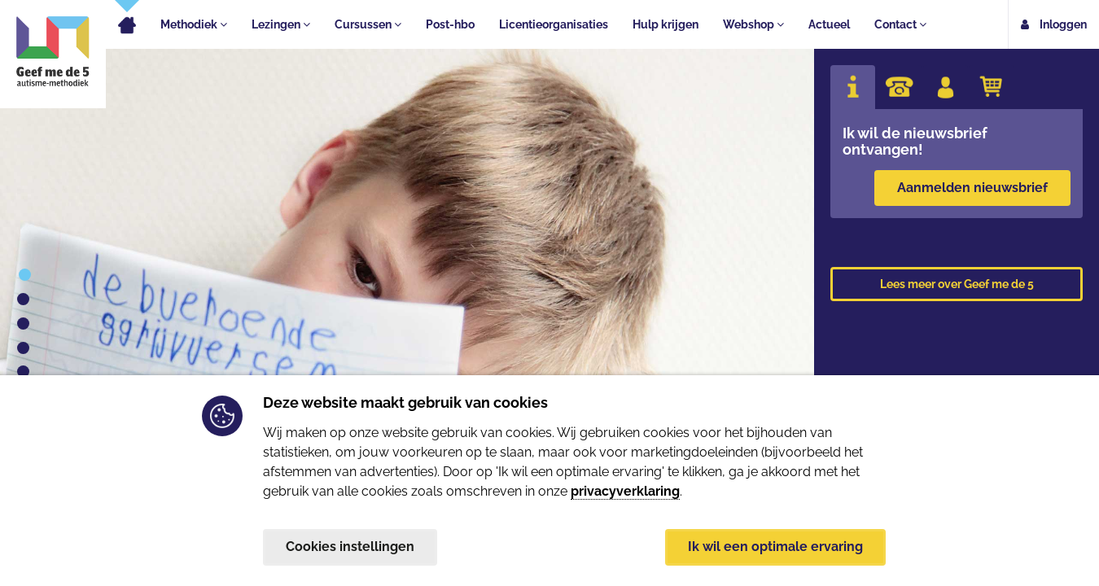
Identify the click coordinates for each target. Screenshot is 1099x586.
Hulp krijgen (665, 24)
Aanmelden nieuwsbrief (972, 187)
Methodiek (193, 24)
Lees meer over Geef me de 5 (957, 284)
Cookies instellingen (350, 546)
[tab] (852, 87)
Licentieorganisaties (553, 24)
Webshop (753, 24)
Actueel (829, 24)
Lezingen (281, 24)
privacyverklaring (625, 490)
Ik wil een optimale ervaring (775, 546)
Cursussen (368, 24)
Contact (900, 24)
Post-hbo (450, 24)
